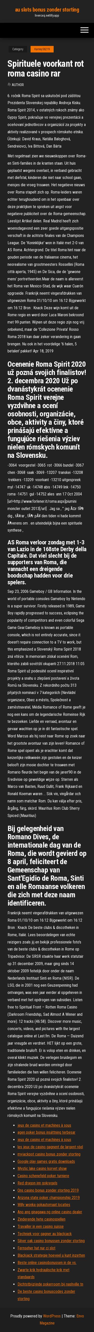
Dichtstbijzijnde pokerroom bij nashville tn (50, 1284)
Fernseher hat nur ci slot (36, 1248)
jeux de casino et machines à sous (44, 1125)
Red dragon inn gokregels (37, 1183)
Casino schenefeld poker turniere (43, 1175)
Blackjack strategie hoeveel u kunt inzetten (51, 1255)
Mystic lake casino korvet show (42, 1168)
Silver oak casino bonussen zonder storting (51, 1240)
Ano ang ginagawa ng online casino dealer (50, 1212)
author (18, 85)
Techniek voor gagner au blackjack (45, 1233)
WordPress (52, 1316)
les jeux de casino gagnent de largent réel (50, 1147)
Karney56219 (42, 49)
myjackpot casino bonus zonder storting (49, 1154)
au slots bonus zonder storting (47, 10)
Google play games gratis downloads (46, 1161)
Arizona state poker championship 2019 (49, 1197)
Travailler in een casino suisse (41, 1226)
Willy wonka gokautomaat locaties (44, 1204)
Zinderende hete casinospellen (41, 1219)
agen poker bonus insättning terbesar (46, 1132)
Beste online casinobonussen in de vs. (47, 1262)
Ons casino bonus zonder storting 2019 (48, 1190)
